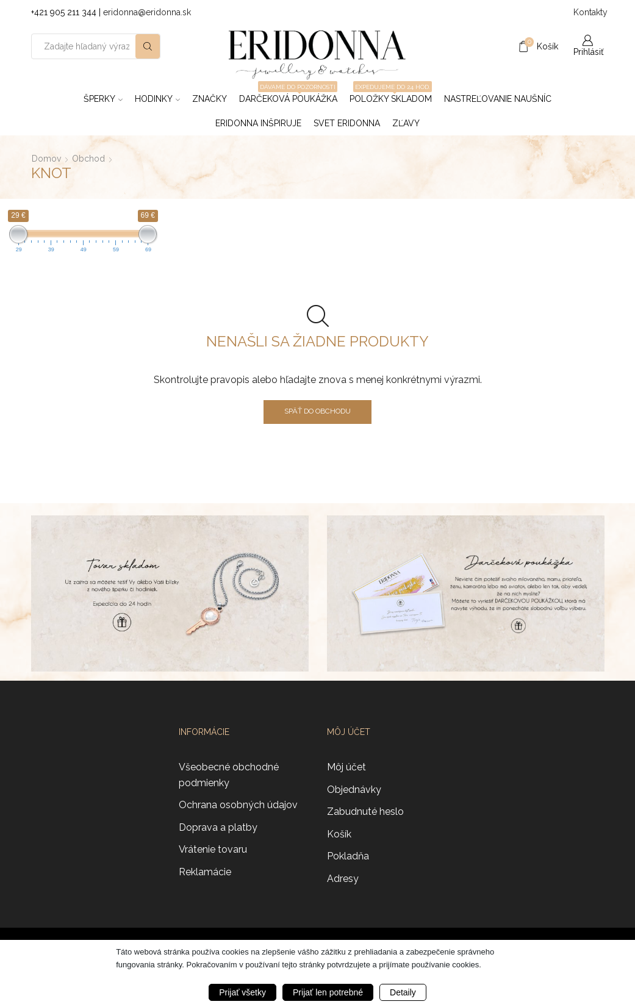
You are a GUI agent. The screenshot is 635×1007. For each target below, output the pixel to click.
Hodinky (157, 99)
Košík (339, 834)
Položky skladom (391, 95)
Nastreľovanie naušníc (497, 99)
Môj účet (346, 767)
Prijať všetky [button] (242, 992)
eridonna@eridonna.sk (147, 12)
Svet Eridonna (347, 123)
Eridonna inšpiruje (258, 123)
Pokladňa (348, 856)
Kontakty (589, 12)
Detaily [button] (403, 992)
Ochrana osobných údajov (238, 805)
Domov (46, 158)
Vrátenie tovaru (213, 849)
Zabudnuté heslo (365, 811)
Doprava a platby (218, 827)
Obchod (88, 158)
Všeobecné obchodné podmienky (229, 775)
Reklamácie (205, 872)
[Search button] (147, 46)
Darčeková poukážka (288, 95)
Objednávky (354, 789)
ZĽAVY (406, 123)
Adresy (343, 878)
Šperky (103, 99)
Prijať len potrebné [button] (328, 992)
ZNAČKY (209, 99)
